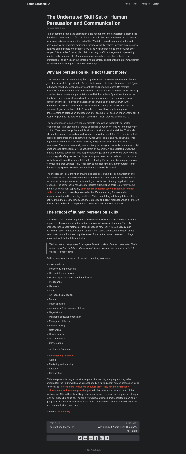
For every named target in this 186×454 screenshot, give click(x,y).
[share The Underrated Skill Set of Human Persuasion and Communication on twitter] (80, 438)
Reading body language (61, 355)
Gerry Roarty (63, 411)
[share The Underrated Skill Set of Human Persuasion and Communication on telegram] (107, 438)
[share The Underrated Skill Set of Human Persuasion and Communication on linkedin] (85, 438)
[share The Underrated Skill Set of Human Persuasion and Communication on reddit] (91, 438)
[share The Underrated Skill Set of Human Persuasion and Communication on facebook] (96, 438)
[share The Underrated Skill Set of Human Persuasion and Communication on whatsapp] (102, 438)
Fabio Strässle (37, 4)
